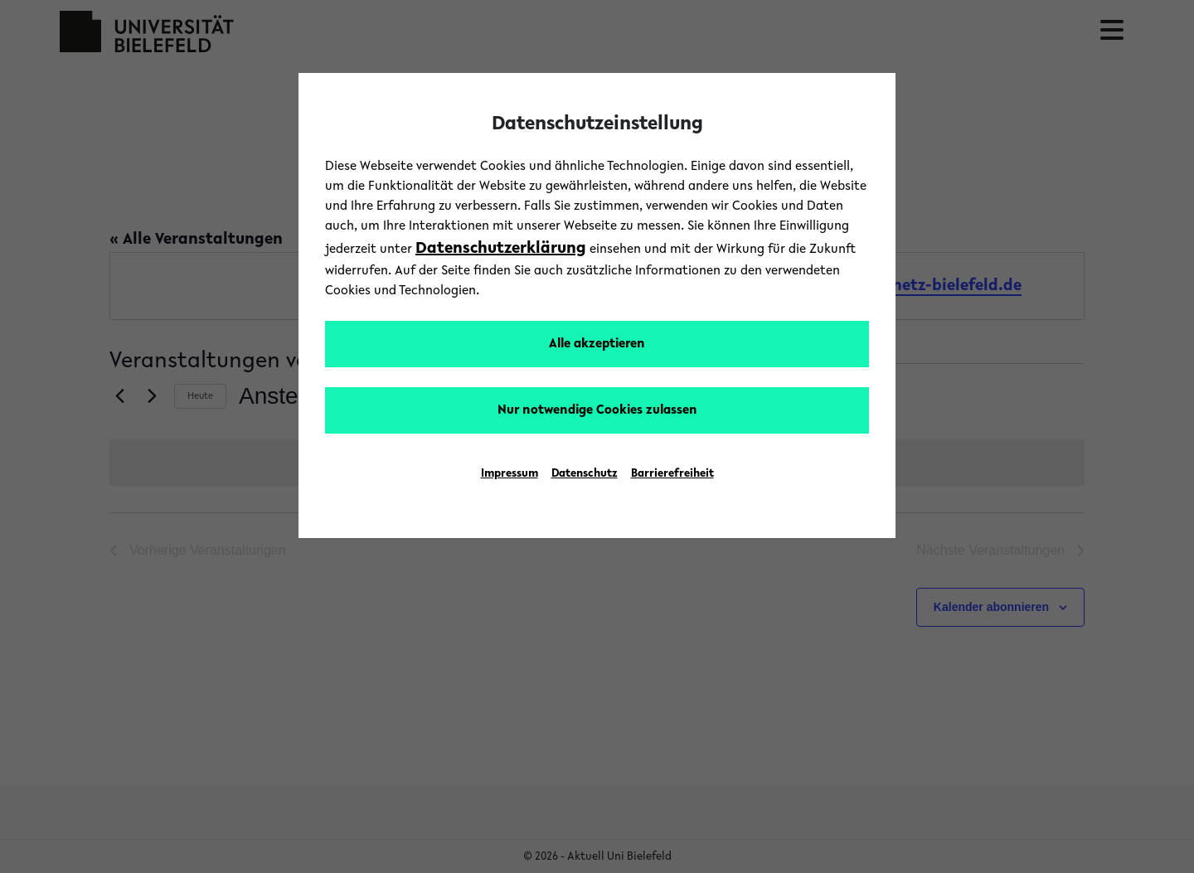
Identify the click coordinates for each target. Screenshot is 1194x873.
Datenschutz (584, 474)
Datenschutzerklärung (500, 248)
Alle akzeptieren (597, 344)
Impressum (509, 474)
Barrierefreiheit (672, 474)
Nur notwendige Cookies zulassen (597, 410)
